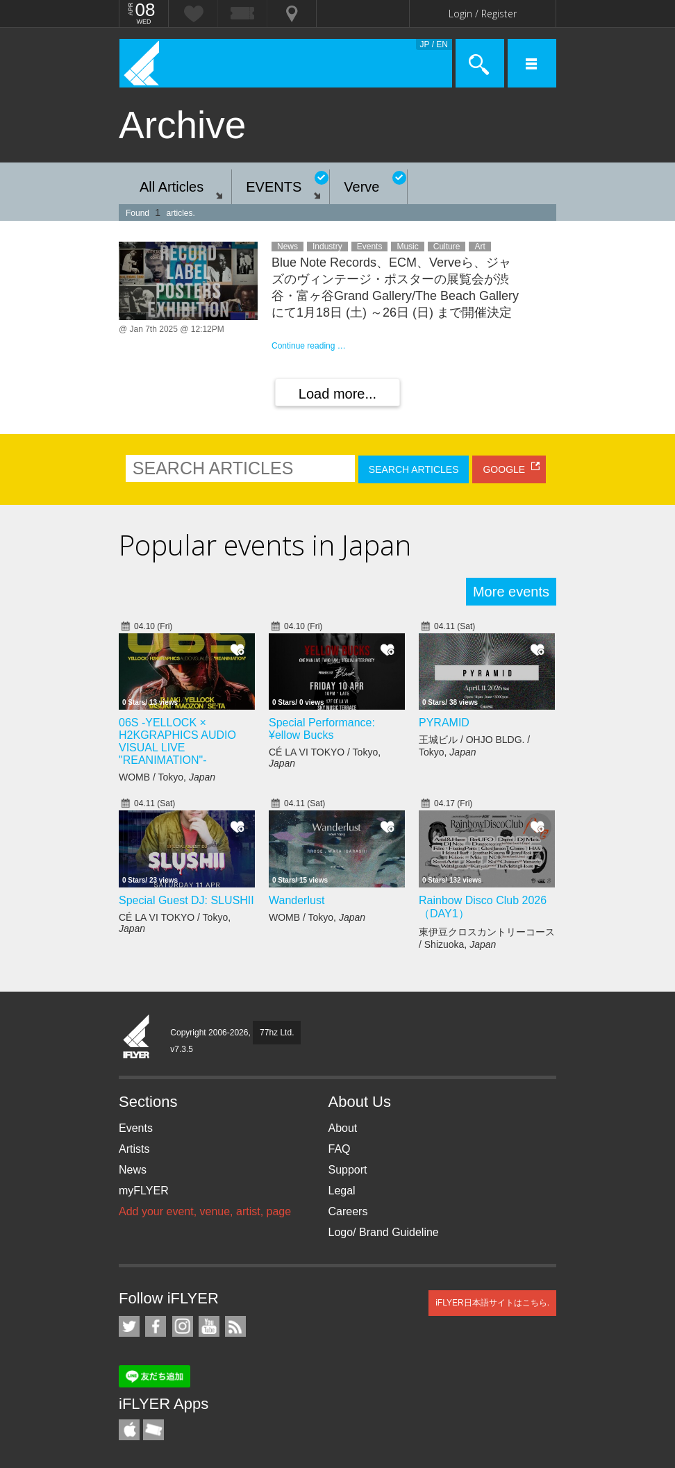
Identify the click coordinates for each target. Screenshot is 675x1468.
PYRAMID (444, 722)
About (343, 1128)
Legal (342, 1190)
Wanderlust (296, 900)
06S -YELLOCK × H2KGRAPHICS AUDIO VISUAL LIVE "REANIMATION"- (177, 741)
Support (347, 1170)
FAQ (339, 1149)
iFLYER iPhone (129, 1429)
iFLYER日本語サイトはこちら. (492, 1303)
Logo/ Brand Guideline (383, 1232)
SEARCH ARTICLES (414, 469)
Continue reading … (309, 346)
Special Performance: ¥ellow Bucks (322, 729)
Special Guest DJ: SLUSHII (186, 900)
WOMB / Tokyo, (167, 777)
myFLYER (144, 1190)
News (133, 1170)
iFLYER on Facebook (155, 1326)
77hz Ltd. (277, 1032)
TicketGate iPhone (153, 1429)
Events (136, 1128)
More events (511, 591)
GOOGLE (504, 469)
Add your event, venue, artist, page (205, 1211)
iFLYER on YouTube (209, 1326)
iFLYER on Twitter (129, 1326)
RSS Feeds (235, 1326)
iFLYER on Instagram (182, 1326)
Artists (134, 1149)
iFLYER (136, 1037)
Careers (348, 1211)
